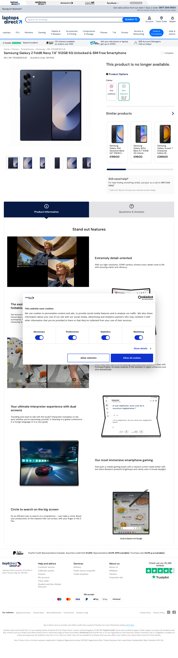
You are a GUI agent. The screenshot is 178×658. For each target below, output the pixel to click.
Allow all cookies (132, 358)
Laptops (6, 32)
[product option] (111, 92)
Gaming (42, 32)
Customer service (46, 567)
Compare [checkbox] (169, 53)
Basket (172, 19)
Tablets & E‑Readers (56, 32)
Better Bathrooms (54, 613)
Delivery (77, 567)
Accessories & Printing (72, 32)
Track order (43, 580)
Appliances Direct (23, 613)
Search (131, 19)
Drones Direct (38, 613)
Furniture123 (69, 613)
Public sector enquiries (84, 570)
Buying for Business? (12, 9)
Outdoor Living (82, 613)
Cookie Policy (145, 613)
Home (6, 49)
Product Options (118, 74)
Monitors (29, 32)
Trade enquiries (81, 574)
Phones (103, 32)
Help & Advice (172, 32)
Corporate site (116, 577)
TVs (114, 32)
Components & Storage (89, 32)
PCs (17, 32)
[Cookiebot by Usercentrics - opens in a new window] (140, 298)
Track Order (161, 19)
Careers (113, 574)
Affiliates (113, 570)
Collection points (46, 570)
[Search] (82, 19)
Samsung (40, 49)
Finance (41, 574)
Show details (140, 348)
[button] (173, 113)
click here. (130, 625)
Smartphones (27, 49)
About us (113, 567)
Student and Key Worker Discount (49, 585)
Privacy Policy (159, 613)
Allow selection (88, 358)
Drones (124, 32)
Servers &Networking (138, 32)
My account (43, 577)
